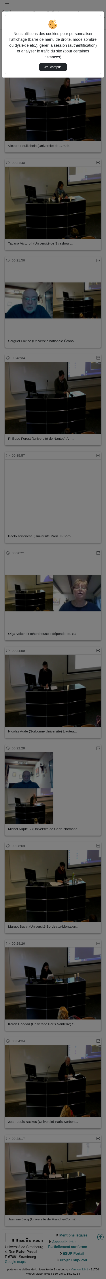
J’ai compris (52, 67)
